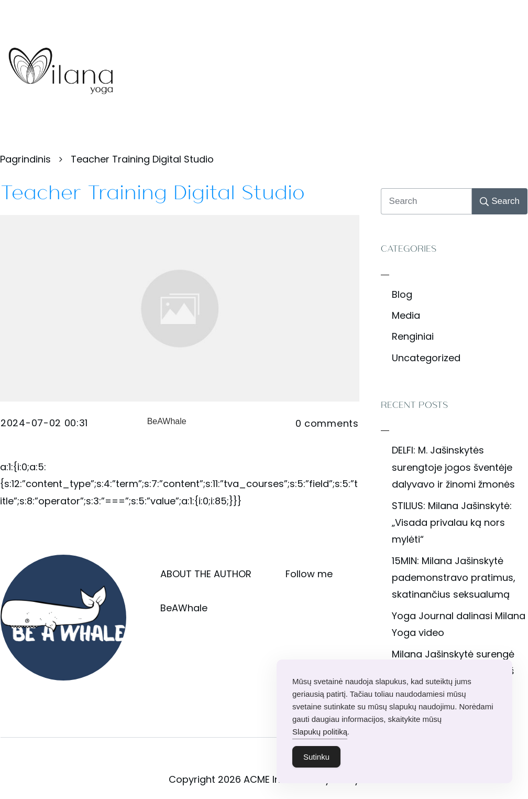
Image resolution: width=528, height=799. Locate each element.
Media (406, 315)
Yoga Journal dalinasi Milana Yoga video (458, 624)
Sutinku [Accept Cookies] (316, 761)
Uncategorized (426, 357)
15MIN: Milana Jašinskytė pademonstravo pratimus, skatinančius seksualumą (453, 577)
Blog (402, 294)
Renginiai (413, 336)
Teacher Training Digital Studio (153, 190)
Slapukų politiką (319, 736)
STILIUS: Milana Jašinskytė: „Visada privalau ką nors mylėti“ (452, 522)
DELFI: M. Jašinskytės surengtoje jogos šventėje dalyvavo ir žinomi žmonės (453, 467)
